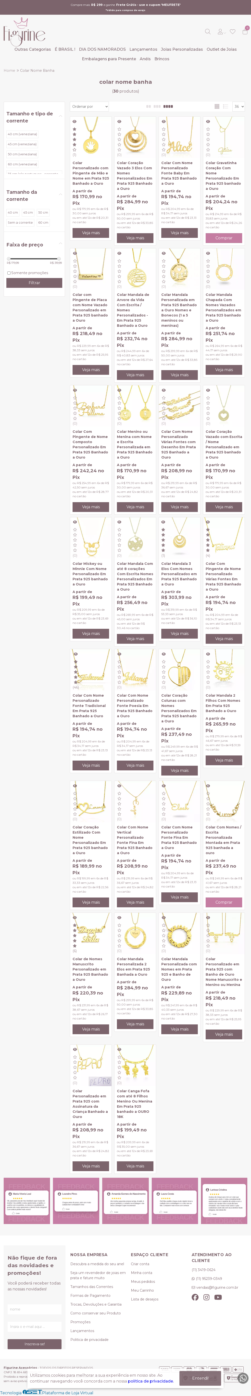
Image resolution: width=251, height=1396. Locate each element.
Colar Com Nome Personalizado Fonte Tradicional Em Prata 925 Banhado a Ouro (89, 705)
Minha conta (141, 1273)
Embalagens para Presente (109, 59)
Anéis (145, 59)
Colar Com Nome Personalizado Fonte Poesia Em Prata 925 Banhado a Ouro (134, 705)
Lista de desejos (144, 1299)
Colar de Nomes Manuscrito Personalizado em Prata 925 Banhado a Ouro (90, 969)
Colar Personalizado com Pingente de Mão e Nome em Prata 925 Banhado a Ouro (91, 173)
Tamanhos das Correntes (91, 1287)
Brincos (161, 59)
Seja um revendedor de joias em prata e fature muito (98, 1275)
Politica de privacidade (89, 1339)
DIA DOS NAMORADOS (102, 49)
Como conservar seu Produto (95, 1313)
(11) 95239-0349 (209, 1278)
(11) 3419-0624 (203, 1270)
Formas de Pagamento (90, 1295)
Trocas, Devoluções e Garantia (96, 1304)
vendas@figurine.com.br (217, 1287)
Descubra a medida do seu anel (97, 1264)
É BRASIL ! (65, 49)
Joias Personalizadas (182, 49)
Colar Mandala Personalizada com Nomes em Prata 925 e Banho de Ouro (179, 969)
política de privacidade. (151, 1381)
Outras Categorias (32, 49)
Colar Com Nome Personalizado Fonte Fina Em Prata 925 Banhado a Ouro (179, 837)
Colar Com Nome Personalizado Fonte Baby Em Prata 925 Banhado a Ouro (179, 173)
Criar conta (140, 1264)
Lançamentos (143, 49)
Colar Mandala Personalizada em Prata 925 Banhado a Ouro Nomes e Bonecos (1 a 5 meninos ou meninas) (179, 310)
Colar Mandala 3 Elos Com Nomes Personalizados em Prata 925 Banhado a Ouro (179, 573)
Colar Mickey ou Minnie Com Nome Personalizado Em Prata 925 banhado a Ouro (90, 573)
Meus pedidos (143, 1281)
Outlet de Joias (222, 49)
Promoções (80, 1322)
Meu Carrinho (142, 1290)
